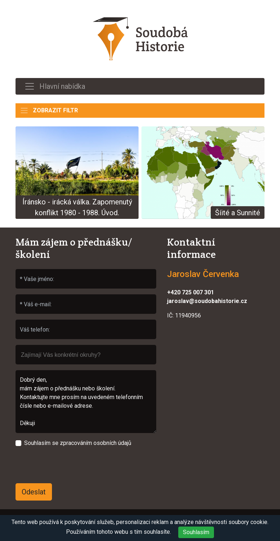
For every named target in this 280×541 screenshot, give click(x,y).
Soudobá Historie (140, 39)
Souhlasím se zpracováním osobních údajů (77, 443)
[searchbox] (86, 351)
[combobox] (86, 354)
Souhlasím (196, 532)
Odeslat (34, 492)
